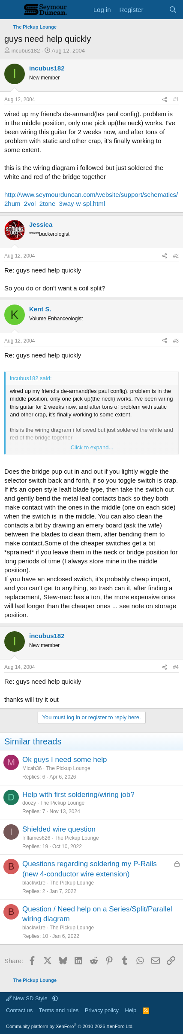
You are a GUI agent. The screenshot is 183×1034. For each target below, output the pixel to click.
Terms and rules (58, 1010)
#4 (176, 667)
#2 (176, 256)
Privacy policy (102, 1010)
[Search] (173, 10)
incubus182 (26, 50)
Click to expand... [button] (92, 447)
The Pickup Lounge (68, 768)
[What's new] (155, 10)
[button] (55, 998)
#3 (176, 341)
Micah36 (32, 768)
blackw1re (33, 883)
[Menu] (12, 9)
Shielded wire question (59, 829)
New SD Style (27, 998)
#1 (176, 100)
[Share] (164, 100)
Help (131, 1010)
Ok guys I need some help (64, 760)
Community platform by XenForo (70, 1026)
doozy (29, 803)
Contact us (19, 1010)
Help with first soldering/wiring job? (78, 795)
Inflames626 (36, 838)
